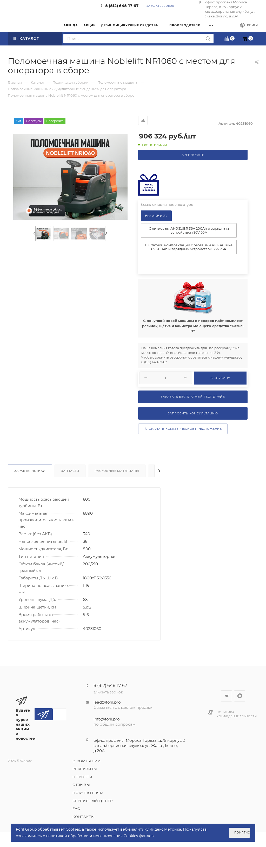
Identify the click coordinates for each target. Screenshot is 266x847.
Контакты (83, 817)
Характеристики (29, 471)
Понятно (242, 832)
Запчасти (70, 471)
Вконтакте (226, 696)
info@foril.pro (106, 719)
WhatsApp (239, 696)
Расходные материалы (117, 471)
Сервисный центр (92, 801)
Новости (82, 777)
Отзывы (81, 785)
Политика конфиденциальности (237, 714)
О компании (86, 761)
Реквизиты (84, 769)
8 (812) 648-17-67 (121, 5)
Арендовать (193, 155)
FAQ (76, 808)
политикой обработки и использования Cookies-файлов (100, 835)
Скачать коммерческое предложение (183, 429)
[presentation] (34, 233)
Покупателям (88, 793)
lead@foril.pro (107, 702)
